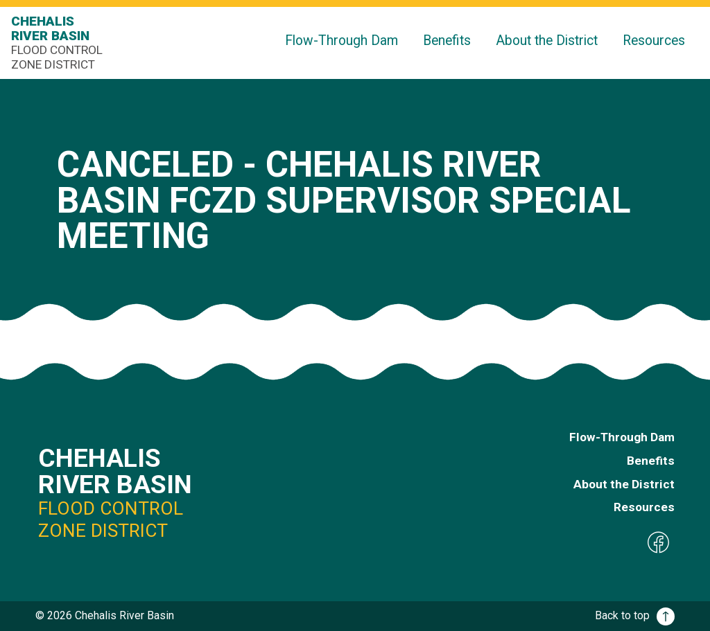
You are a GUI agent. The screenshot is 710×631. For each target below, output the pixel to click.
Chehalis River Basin (59, 42)
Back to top (635, 615)
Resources (654, 40)
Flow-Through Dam (341, 40)
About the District (547, 40)
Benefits (447, 40)
